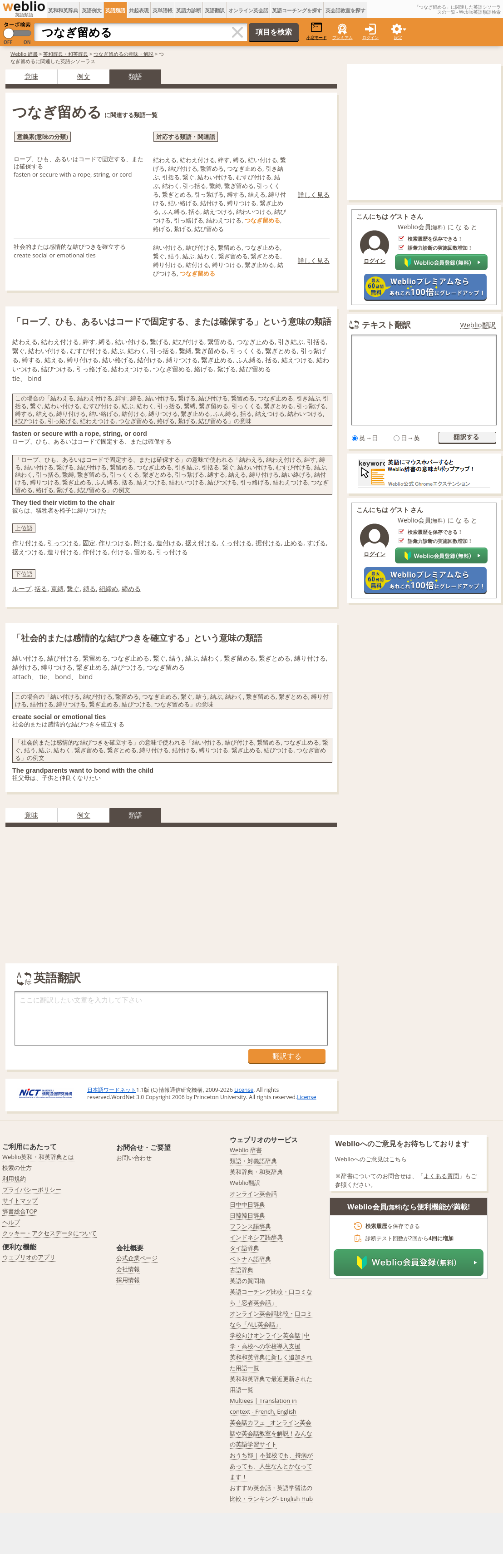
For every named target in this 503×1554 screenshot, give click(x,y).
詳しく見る (314, 194)
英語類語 (115, 10)
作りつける (114, 542)
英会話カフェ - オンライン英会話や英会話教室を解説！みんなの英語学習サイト (271, 1433)
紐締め (108, 588)
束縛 (57, 588)
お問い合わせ (134, 1158)
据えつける (28, 552)
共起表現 (139, 10)
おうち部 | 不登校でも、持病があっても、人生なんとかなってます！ (271, 1466)
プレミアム (342, 37)
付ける (120, 552)
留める (143, 552)
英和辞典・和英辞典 (65, 53)
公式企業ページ (137, 1258)
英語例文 (92, 10)
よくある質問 (441, 1176)
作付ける (95, 552)
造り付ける (63, 552)
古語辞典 (241, 1270)
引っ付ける (172, 552)
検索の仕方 (17, 1168)
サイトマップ (20, 1200)
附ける (143, 542)
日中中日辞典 (247, 1204)
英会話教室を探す (345, 10)
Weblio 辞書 (24, 53)
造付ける (169, 542)
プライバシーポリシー (31, 1189)
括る (41, 588)
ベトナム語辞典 (250, 1259)
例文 (83, 76)
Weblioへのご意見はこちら (371, 1159)
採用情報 (128, 1280)
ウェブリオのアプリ (28, 1257)
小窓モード (316, 31)
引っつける (63, 542)
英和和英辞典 (63, 10)
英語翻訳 (215, 10)
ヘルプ (11, 1222)
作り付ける (28, 542)
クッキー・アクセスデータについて (49, 1233)
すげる (316, 542)
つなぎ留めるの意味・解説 (123, 53)
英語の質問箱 (247, 1281)
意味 (31, 76)
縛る (89, 588)
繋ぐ (73, 588)
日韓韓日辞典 (247, 1215)
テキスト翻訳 (386, 324)
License (243, 1090)
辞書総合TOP (19, 1211)
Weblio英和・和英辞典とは (38, 1157)
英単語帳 (163, 10)
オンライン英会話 (248, 10)
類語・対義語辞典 (253, 1161)
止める (293, 542)
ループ (21, 588)
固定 (89, 542)
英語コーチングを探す (297, 10)
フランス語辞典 (250, 1226)
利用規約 (14, 1178)
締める (131, 588)
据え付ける (201, 542)
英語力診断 (188, 10)
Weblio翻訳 (478, 325)
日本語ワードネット (111, 1090)
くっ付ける (236, 542)
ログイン (370, 37)
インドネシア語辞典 (256, 1237)
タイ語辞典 (244, 1248)
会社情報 (128, 1269)
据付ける (268, 542)
